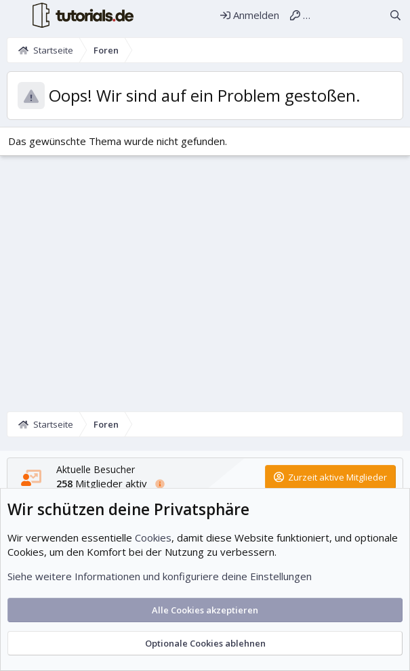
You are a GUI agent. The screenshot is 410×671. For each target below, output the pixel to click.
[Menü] (14, 15)
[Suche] (395, 15)
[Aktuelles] (371, 15)
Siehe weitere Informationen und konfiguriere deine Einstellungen (159, 576)
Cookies (153, 537)
